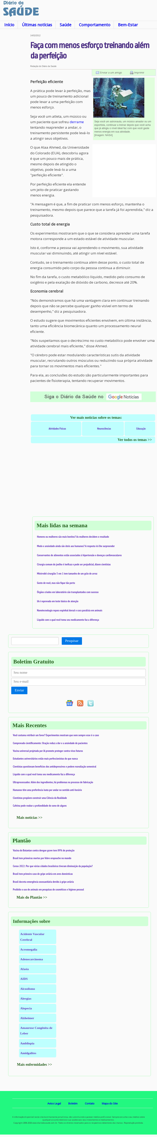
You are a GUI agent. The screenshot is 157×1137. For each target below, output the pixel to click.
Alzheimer (27, 1018)
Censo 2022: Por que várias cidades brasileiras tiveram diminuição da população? (53, 866)
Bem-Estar (128, 24)
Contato (89, 1103)
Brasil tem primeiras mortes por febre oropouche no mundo (42, 858)
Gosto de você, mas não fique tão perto (56, 583)
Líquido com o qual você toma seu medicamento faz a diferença (68, 620)
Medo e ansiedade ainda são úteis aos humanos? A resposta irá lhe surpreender (76, 546)
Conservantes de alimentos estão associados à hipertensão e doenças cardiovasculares (79, 555)
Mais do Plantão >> (32, 897)
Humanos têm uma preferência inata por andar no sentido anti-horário (47, 790)
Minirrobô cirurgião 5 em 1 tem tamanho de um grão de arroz (67, 573)
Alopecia (26, 1008)
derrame (77, 122)
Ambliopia (27, 1043)
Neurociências (104, 428)
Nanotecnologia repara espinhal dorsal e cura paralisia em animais (69, 610)
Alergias (25, 998)
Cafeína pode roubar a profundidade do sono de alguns (40, 805)
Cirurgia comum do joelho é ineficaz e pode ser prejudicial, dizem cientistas (74, 564)
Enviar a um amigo (111, 72)
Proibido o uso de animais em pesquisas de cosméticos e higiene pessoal (48, 889)
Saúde (65, 24)
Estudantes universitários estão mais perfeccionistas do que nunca (45, 758)
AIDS (24, 978)
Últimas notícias (37, 24)
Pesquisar (71, 641)
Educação (141, 428)
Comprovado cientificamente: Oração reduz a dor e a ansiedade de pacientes (50, 743)
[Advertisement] (15, 95)
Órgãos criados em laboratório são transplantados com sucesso (68, 592)
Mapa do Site (110, 1103)
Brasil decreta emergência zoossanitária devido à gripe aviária (43, 882)
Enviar (19, 690)
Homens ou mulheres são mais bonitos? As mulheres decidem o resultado (73, 536)
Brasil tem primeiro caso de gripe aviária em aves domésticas (43, 874)
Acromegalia (28, 949)
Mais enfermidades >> (34, 1064)
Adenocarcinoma (31, 959)
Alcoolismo (27, 988)
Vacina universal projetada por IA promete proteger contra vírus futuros (48, 751)
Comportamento (94, 24)
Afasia (24, 969)
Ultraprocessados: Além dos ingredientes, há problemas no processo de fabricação (53, 782)
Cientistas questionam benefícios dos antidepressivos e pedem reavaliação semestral (54, 766)
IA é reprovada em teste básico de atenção (57, 601)
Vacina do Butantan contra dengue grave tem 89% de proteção (43, 850)
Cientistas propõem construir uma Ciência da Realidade (40, 798)
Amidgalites (28, 1053)
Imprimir (139, 72)
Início (9, 24)
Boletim (72, 1103)
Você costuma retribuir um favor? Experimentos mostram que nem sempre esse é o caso (56, 735)
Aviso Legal (54, 1103)
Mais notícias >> (30, 818)
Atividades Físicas (57, 428)
